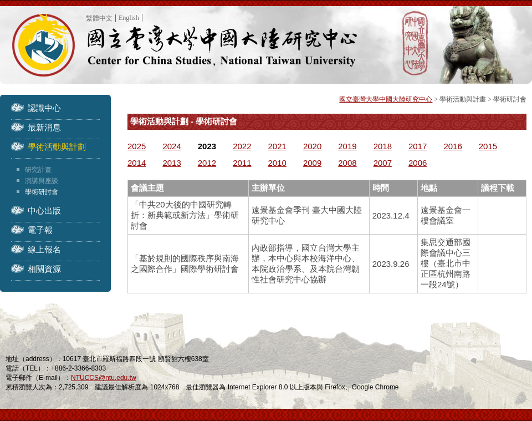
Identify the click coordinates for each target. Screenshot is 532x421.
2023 (207, 146)
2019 (347, 146)
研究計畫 (38, 170)
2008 (347, 163)
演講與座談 (41, 181)
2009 (312, 163)
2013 (171, 163)
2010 (277, 163)
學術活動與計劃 (57, 146)
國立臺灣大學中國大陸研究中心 (385, 99)
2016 (452, 146)
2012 (207, 163)
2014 (136, 163)
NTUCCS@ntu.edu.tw (103, 378)
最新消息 (44, 127)
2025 (136, 146)
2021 (277, 146)
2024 (171, 146)
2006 (417, 163)
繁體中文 (99, 18)
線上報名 (44, 249)
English (129, 18)
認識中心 (44, 108)
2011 (242, 163)
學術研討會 (41, 192)
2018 (383, 146)
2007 (383, 163)
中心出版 (44, 210)
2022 (242, 146)
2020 (312, 146)
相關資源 (44, 268)
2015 (488, 146)
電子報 (40, 230)
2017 (417, 146)
